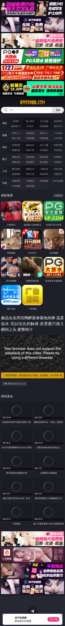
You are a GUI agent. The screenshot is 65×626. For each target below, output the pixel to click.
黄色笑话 (44, 174)
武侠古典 (58, 168)
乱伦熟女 (44, 150)
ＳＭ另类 (58, 138)
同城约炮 (16, 180)
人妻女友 (44, 168)
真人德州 (30, 121)
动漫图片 (58, 156)
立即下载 (53, 619)
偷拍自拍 (30, 145)
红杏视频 (16, 185)
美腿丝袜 (16, 162)
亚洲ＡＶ (16, 133)
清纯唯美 (30, 162)
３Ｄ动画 (58, 133)
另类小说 (30, 174)
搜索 (58, 110)
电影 (4, 147)
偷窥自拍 (16, 156)
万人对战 (44, 121)
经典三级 (30, 150)
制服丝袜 (16, 150)
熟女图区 (44, 162)
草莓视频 (44, 180)
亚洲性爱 (16, 145)
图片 (4, 159)
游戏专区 (58, 121)
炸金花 (30, 126)
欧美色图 (44, 156)
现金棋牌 (44, 126)
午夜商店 (30, 180)
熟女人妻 (16, 138)
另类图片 (58, 162)
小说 (4, 171)
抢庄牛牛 (58, 126)
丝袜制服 (30, 138)
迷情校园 (16, 174)
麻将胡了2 (16, 126)
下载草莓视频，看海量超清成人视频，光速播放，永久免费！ (33, 375)
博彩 (4, 123)
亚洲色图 (30, 156)
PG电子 (16, 121)
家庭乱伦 (30, 168)
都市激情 (16, 168)
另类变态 (58, 150)
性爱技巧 (58, 174)
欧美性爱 (58, 145)
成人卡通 (44, 145)
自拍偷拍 (30, 133)
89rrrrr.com (32, 102)
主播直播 (44, 138)
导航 (4, 183)
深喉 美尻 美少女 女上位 (14, 383)
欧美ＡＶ (44, 133)
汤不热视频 (58, 180)
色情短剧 (30, 185)
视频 (4, 135)
